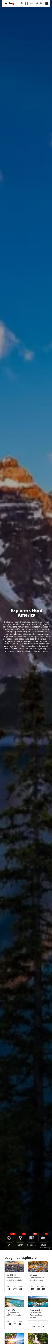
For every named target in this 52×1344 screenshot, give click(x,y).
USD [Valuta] (32, 3)
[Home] (10, 3)
